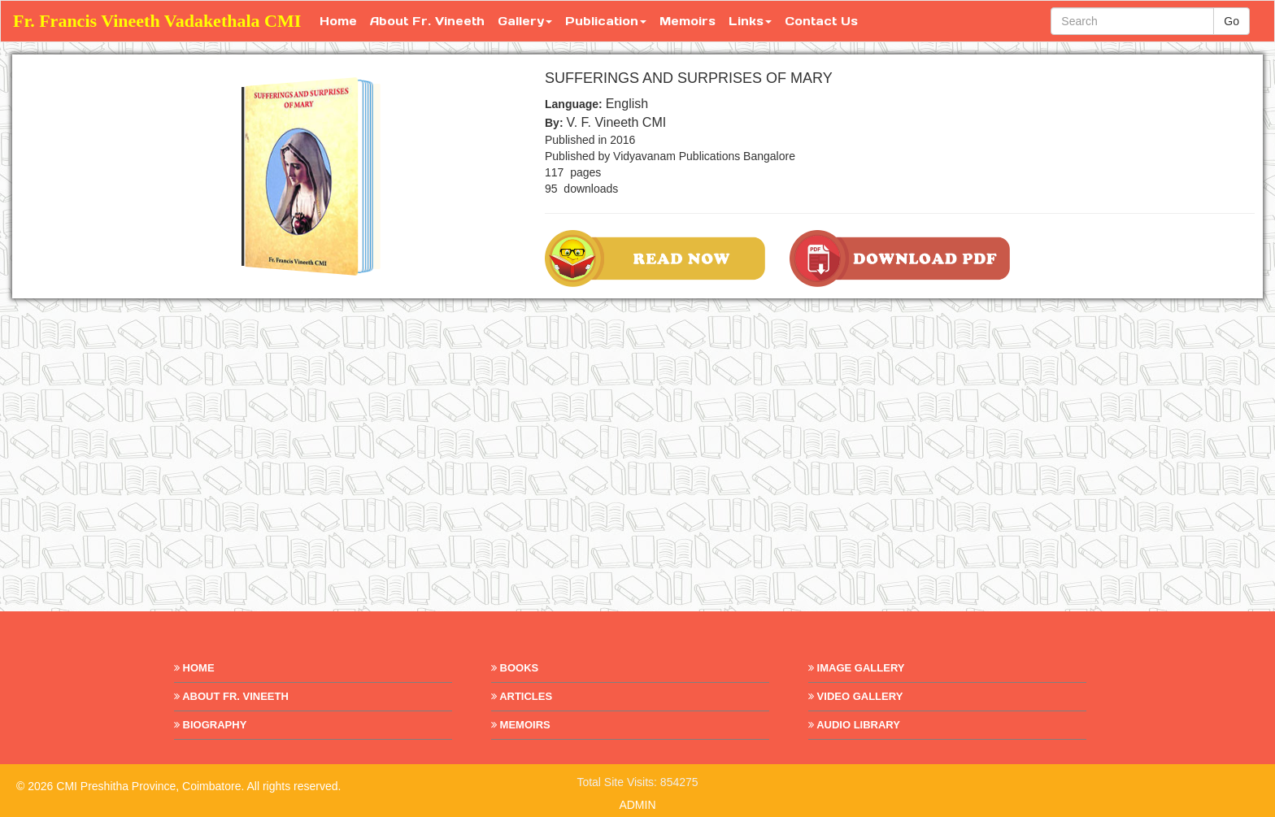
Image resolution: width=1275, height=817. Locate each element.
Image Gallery (856, 668)
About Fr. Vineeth (427, 21)
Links (750, 21)
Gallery (525, 21)
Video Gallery (855, 696)
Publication (605, 21)
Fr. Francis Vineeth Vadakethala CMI (157, 21)
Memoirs (687, 21)
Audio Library (854, 725)
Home (338, 21)
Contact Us (821, 21)
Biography (210, 725)
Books (514, 668)
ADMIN (637, 804)
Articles (521, 696)
